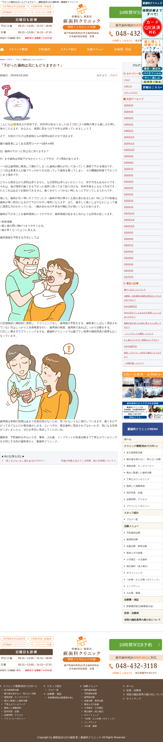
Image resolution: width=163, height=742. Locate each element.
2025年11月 (129, 143)
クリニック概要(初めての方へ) (20, 52)
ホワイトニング (134, 572)
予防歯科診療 (133, 532)
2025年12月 (129, 137)
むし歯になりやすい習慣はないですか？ (141, 340)
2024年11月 (129, 220)
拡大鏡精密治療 (134, 452)
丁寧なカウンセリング (137, 479)
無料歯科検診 (90, 690)
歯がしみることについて (135, 290)
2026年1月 (128, 131)
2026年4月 (128, 112)
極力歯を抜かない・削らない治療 (143, 459)
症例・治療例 (131, 613)
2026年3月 (128, 118)
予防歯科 (44, 52)
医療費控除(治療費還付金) (139, 606)
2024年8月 (128, 239)
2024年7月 (128, 245)
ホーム (127, 439)
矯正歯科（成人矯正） (137, 566)
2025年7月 (128, 169)
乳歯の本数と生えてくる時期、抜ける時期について (87, 460)
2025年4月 (128, 188)
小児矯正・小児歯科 (136, 559)
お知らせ (128, 86)
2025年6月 (128, 175)
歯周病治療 (132, 539)
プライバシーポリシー (137, 506)
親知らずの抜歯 (134, 552)
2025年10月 (129, 150)
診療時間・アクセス (136, 499)
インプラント (133, 586)
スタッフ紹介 (68, 52)
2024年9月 (128, 232)
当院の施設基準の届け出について (142, 619)
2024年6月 (128, 251)
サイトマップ (133, 698)
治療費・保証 (122, 52)
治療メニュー (95, 52)
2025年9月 (128, 156)
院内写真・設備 (134, 492)
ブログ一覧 (132, 519)
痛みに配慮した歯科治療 (139, 472)
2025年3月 (128, 194)
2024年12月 (129, 213)
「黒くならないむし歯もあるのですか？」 (25, 460)
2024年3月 (128, 270)
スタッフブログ (131, 92)
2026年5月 (128, 105)
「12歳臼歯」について (134, 363)
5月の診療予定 (130, 306)
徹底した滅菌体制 (135, 486)
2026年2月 (128, 124)
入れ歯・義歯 (133, 593)
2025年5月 (128, 181)
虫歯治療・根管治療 (136, 546)
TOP (3, 52)
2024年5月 (128, 258)
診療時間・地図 (149, 52)
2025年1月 (128, 207)
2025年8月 (128, 162)
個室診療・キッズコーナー (140, 466)
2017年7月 (128, 277)
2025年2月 (128, 201)
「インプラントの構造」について (138, 334)
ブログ (113, 75)
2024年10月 (129, 226)
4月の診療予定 (130, 346)
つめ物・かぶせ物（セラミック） (143, 579)
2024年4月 (128, 264)
